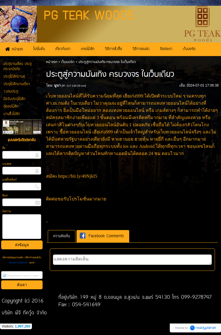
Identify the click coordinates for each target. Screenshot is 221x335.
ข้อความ (6, 211)
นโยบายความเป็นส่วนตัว (19, 263)
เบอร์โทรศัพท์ (9, 180)
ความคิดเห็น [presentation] (61, 236)
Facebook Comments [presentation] (102, 236)
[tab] (61, 236)
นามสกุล (6, 164)
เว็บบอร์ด (68, 62)
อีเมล (4, 196)
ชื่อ (3, 148)
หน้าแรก (51, 62)
